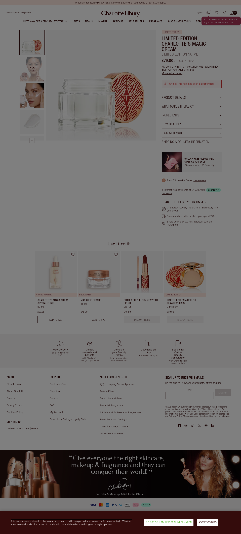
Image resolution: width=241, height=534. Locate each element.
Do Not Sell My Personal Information (169, 522)
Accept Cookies (207, 522)
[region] (120, 522)
